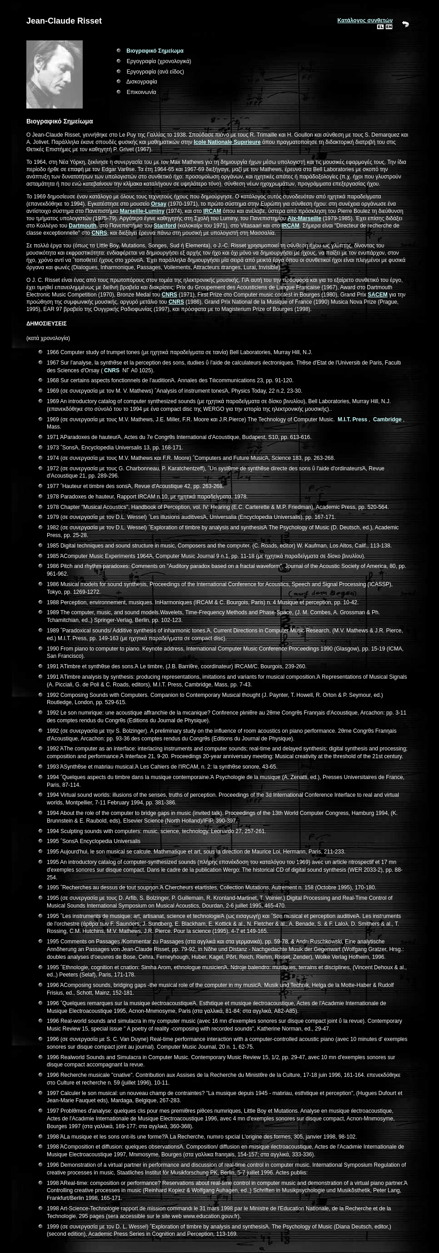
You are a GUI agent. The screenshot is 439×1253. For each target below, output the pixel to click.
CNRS (99, 233)
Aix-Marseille (304, 218)
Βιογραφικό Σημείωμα (154, 51)
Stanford (165, 225)
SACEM (377, 294)
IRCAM (212, 211)
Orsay (158, 204)
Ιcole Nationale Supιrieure (227, 142)
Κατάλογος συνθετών (365, 20)
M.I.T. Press (352, 419)
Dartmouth (82, 225)
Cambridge (387, 419)
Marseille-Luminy (142, 211)
